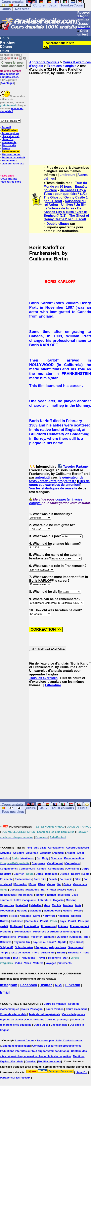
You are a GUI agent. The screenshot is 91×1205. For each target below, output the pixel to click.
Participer (7, 42)
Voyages (51, 963)
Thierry (61, 952)
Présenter (36, 936)
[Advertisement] (40, 116)
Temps (4, 952)
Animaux (58, 852)
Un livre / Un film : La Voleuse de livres (66, 206)
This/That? (74, 952)
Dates (39, 873)
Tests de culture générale (44, 1014)
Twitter (46, 985)
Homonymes (8, 894)
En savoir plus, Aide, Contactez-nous (60, 1040)
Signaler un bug (11, 154)
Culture (39, 5)
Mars (47, 905)
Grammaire (80, 884)
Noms (37, 915)
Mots (78, 905)
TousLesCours (71, 5)
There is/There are (43, 952)
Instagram (8, 985)
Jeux (52, 5)
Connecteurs (27, 868)
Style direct (76, 942)
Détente (6, 46)
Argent (70, 852)
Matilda (56, 905)
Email (5, 992)
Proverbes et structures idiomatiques (56, 931)
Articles (5, 858)
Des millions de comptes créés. (10, 73)
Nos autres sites (11, 181)
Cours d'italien (54, 1009)
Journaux (6, 900)
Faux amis (66, 879)
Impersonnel (25, 894)
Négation (63, 915)
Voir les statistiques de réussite (53, 488)
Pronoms (5, 931)
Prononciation (22, 931)
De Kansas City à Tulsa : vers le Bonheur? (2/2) (65, 212)
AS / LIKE (40, 847)
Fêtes (41, 884)
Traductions (27, 957)
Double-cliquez (57, 223)
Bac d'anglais (59, 1024)
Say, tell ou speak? (44, 942)
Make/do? (22, 905)
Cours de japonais (73, 1014)
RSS (58, 985)
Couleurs (5, 873)
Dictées (64, 873)
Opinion (76, 915)
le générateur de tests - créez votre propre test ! (56, 479)
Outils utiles (41, 1024)
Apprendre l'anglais (44, 62)
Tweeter (69, 466)
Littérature (68, 175)
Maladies (36, 905)
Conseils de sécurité (45, 1045)
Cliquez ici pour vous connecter (12, 64)
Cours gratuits (13, 804)
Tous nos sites (13, 811)
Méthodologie (52, 910)
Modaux (68, 905)
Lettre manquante (25, 900)
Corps (85, 868)
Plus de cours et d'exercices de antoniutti (59, 482)
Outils (6, 9)
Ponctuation (31, 926)
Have (61, 889)
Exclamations (23, 879)
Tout (15, 957)
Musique (22, 910)
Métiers (67, 910)
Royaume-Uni (22, 942)
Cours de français (55, 1003)
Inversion (64, 894)
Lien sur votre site (13, 163)
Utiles (4, 51)
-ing (29, 847)
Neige (13, 915)
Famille (52, 879)
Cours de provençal (57, 1019)
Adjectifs (18, 852)
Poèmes (63, 926)
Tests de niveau (20, 952)
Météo (78, 910)
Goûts (67, 884)
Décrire (75, 873)
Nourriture (49, 915)
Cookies (31, 1061)
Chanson (56, 858)
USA (66, 957)
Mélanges (35, 910)
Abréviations (56, 847)
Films (78, 879)
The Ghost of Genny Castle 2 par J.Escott (66, 217)
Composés (38, 863)
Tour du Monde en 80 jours (65, 184)
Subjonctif (6, 947)
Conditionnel (55, 863)
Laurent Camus (24, 1040)
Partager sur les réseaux (15, 1077)
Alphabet (45, 852)
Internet (51, 894)
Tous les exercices (43, 678)
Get (59, 884)
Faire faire (40, 879)
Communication (74, 858)
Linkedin (72, 985)
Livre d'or (81, 1072)
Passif (44, 921)
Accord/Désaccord (77, 847)
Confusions (72, 863)
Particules (32, 921)
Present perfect (79, 926)
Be (38, 858)
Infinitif (40, 894)
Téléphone (54, 957)
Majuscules (7, 905)
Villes (27, 963)
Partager (82, 466)
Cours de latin (34, 1019)
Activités (5, 852)
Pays (63, 921)
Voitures (38, 963)
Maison (70, 900)
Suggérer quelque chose (50, 947)
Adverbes (32, 852)
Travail (41, 957)
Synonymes (75, 947)
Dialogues (51, 873)
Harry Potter (48, 889)
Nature (4, 915)
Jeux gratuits (9, 178)
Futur (32, 884)
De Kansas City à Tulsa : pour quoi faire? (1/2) (65, 191)
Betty (45, 858)
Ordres (4, 921)
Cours (4, 38)
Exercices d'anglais (61, 66)
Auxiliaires (27, 858)
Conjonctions (8, 868)
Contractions (56, 868)
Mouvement (7, 910)
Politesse (16, 926)
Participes (17, 921)
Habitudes (32, 889)
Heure (70, 889)
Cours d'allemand (77, 1009)
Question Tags (79, 936)
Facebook (28, 985)
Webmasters (9, 160)
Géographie (17, 889)
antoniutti (42, 477)
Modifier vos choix (49, 1061)
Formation (20, 884)
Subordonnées (24, 947)
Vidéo (18, 963)
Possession (48, 926)
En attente (6, 879)
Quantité (49, 936)
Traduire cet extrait (13, 157)
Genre (51, 884)
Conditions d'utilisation (15, 1045)
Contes (41, 868)
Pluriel (72, 921)
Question (62, 936)
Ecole (85, 873)
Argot (80, 852)
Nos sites (22, 9)
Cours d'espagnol (32, 1009)
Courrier (18, 873)
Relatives (5, 942)
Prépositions (8, 936)
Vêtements (65, 963)
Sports (62, 942)
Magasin (58, 900)
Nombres (25, 915)
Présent (23, 936)
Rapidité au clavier (11, 1019)
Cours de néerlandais (13, 1014)
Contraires (72, 868)
